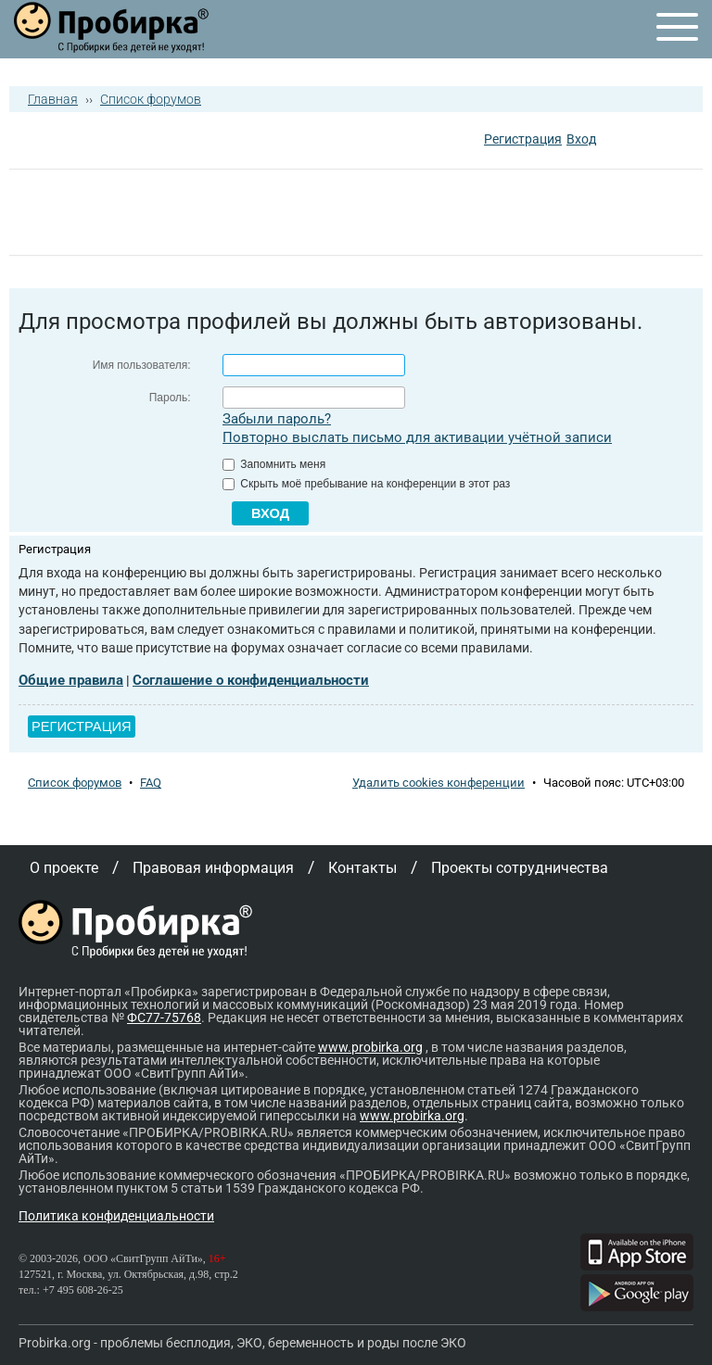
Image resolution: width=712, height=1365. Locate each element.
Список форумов (150, 99)
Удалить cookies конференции (438, 783)
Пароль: (170, 397)
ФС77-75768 (164, 1017)
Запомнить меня (273, 464)
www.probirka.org (370, 1047)
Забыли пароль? (276, 419)
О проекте (64, 868)
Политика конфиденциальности (116, 1215)
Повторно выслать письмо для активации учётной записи (417, 437)
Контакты (362, 868)
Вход (581, 139)
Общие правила (71, 680)
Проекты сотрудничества (519, 868)
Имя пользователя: (142, 365)
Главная (53, 99)
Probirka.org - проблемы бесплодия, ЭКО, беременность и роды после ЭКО (242, 1342)
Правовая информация (213, 868)
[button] (612, 140)
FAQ (150, 783)
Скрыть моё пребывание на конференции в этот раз (366, 483)
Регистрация (523, 139)
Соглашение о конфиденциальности (251, 680)
